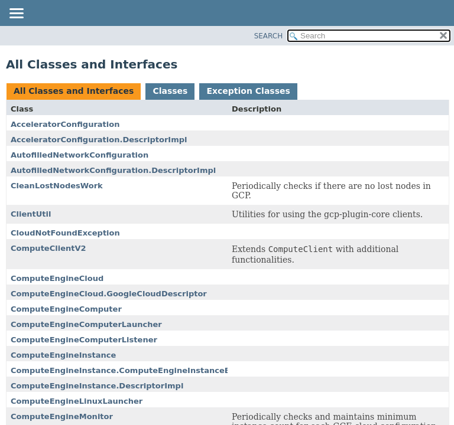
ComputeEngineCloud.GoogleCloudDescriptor (109, 293)
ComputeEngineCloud (57, 278)
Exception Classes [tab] (248, 91)
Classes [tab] (170, 91)
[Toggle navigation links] (16, 14)
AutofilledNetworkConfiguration (79, 155)
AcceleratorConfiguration (65, 124)
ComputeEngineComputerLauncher (86, 324)
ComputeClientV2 (48, 248)
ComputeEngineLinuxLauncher (76, 401)
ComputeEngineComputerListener (84, 339)
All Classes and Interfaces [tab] (74, 91)
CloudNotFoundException (65, 232)
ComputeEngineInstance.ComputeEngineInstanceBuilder (133, 370)
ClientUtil (31, 214)
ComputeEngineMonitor (62, 416)
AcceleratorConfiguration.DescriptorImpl (99, 139)
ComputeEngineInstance (63, 355)
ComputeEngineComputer (66, 309)
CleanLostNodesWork (57, 185)
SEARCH (268, 36)
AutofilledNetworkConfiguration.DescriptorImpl (113, 170)
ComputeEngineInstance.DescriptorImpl (97, 385)
